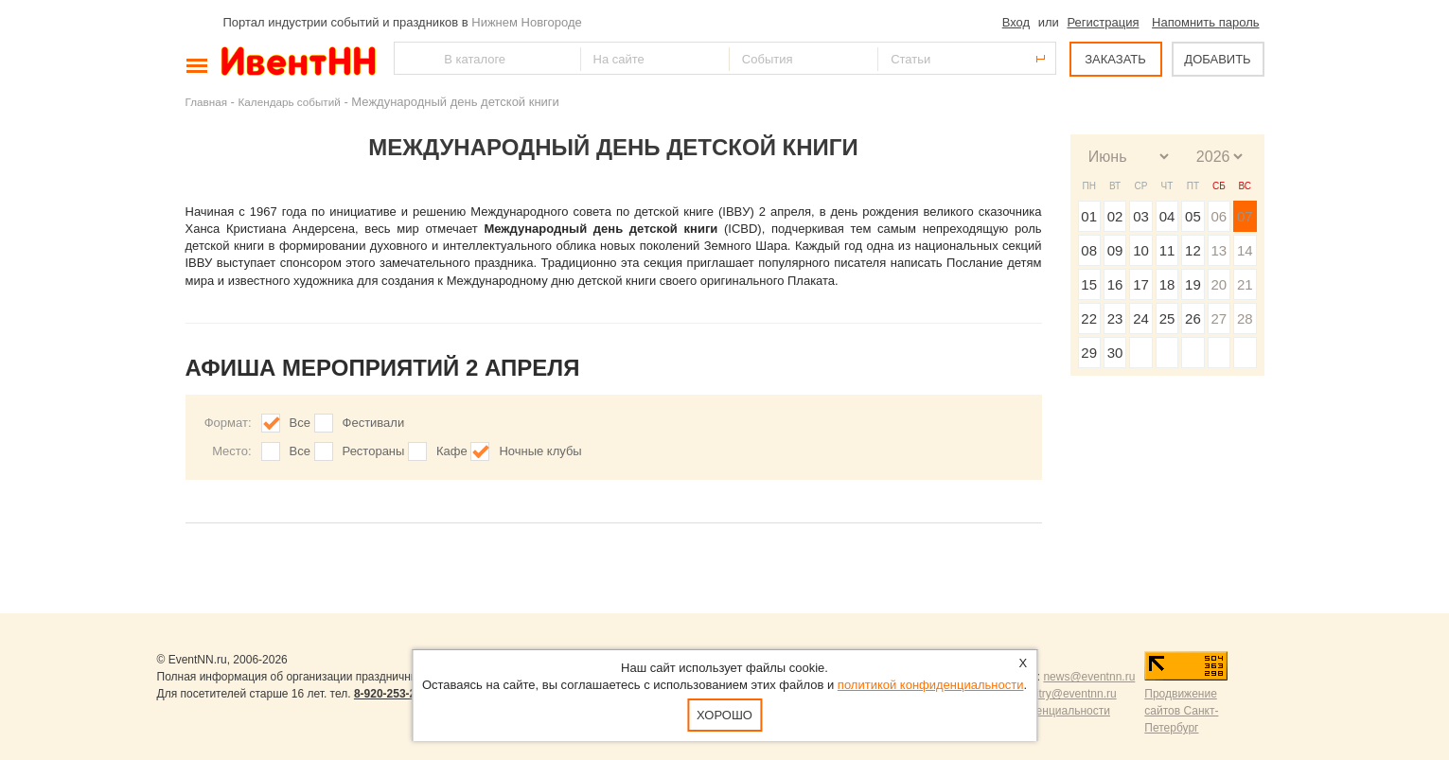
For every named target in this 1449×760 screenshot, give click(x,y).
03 (1141, 216)
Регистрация (1103, 22)
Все (300, 422)
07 (1245, 216)
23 (1115, 318)
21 (1245, 284)
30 (1115, 353)
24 (1141, 318)
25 (1167, 318)
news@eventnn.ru (1089, 676)
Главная (206, 102)
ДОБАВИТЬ (1217, 59)
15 (1089, 284)
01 (1089, 216)
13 (1218, 250)
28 (1245, 318)
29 (1089, 353)
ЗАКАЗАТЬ (1115, 59)
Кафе (452, 451)
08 (1089, 250)
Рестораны (374, 451)
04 (1167, 216)
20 (1218, 284)
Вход (1016, 22)
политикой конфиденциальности (931, 685)
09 (1115, 250)
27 (1218, 318)
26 (1193, 318)
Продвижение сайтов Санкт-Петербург (1181, 710)
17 (1141, 284)
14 (1245, 250)
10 (1141, 250)
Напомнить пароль (1205, 22)
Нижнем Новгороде (526, 22)
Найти (409, 58)
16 (1115, 284)
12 (1193, 250)
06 (1218, 216)
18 (1167, 284)
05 (1193, 216)
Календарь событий (290, 102)
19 (1193, 284)
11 (1167, 250)
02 (1115, 216)
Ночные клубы (540, 451)
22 (1089, 318)
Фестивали (374, 422)
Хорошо (724, 715)
